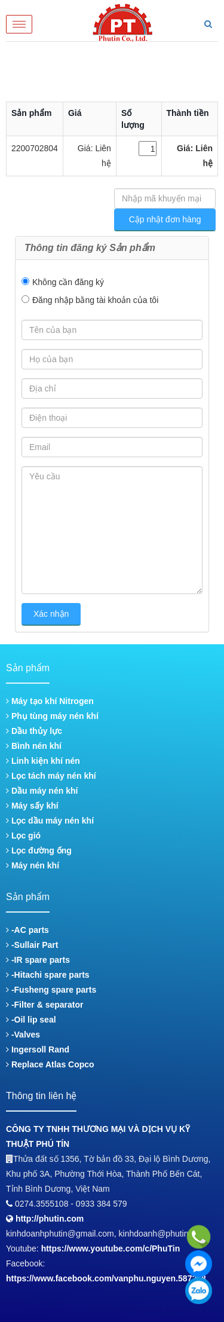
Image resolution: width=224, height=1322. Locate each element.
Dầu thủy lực (34, 731)
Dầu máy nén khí (42, 790)
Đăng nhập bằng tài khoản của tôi (95, 300)
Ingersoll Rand (37, 1049)
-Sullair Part (32, 945)
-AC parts (27, 930)
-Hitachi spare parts (48, 975)
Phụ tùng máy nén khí (52, 716)
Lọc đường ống (39, 850)
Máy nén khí (32, 865)
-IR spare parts (38, 960)
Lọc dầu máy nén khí (50, 820)
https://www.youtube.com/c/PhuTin (110, 1248)
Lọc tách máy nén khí (51, 776)
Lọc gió (23, 835)
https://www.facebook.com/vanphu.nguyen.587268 (106, 1278)
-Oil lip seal (31, 1019)
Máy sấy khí (32, 805)
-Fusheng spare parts (51, 989)
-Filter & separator (44, 1004)
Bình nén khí (34, 746)
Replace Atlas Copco (50, 1064)
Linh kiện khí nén (43, 761)
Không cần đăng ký (68, 282)
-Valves (23, 1034)
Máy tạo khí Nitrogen (50, 701)
